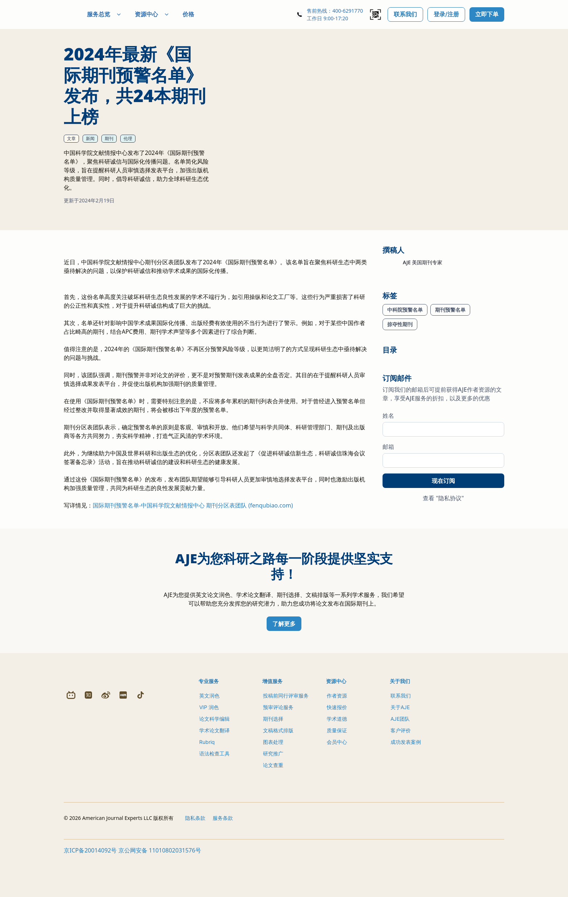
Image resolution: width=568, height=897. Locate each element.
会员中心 (337, 765)
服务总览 (121, 14)
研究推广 (273, 776)
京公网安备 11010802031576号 (159, 889)
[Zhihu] (88, 810)
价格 (206, 14)
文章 (71, 138)
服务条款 (223, 856)
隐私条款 (195, 856)
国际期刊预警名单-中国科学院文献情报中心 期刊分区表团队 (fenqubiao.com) (193, 528)
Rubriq (207, 765)
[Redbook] (123, 810)
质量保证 (337, 753)
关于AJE (400, 730)
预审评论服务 (278, 730)
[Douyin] (140, 810)
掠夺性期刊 (400, 324)
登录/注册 (446, 14)
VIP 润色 (209, 730)
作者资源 (337, 718)
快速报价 (337, 730)
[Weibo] (106, 810)
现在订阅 (443, 480)
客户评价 (400, 753)
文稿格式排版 (278, 753)
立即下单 (486, 14)
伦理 (128, 138)
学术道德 (337, 741)
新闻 (90, 138)
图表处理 (273, 765)
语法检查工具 (214, 776)
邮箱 (388, 447)
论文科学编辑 (214, 741)
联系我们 (405, 14)
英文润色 (209, 718)
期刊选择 (273, 741)
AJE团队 (400, 741)
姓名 (388, 416)
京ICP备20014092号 (90, 889)
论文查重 (273, 788)
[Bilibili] (71, 810)
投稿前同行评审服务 (286, 718)
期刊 (109, 138)
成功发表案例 (405, 765)
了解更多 (284, 646)
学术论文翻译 (214, 753)
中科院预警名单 (405, 310)
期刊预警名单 (450, 310)
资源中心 (169, 14)
